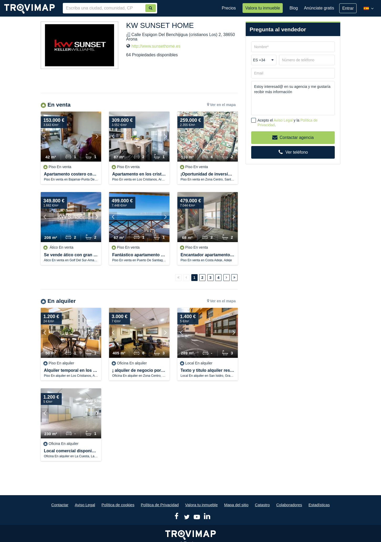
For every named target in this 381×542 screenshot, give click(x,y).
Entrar (348, 8)
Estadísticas (319, 505)
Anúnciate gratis (319, 8)
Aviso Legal (283, 120)
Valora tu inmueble (262, 8)
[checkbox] (253, 120)
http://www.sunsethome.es (156, 46)
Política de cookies (117, 505)
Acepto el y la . (288, 122)
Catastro (262, 505)
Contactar (59, 505)
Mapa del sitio (236, 505)
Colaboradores (289, 505)
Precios (229, 8)
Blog (294, 8)
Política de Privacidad (160, 505)
